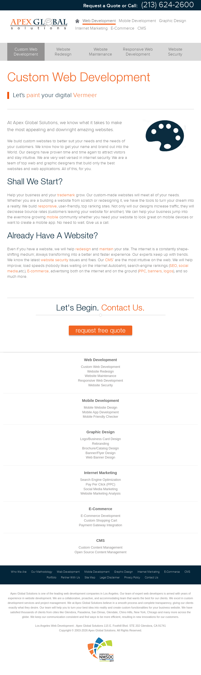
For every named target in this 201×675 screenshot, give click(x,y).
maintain (106, 249)
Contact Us (151, 577)
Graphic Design (172, 20)
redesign (83, 249)
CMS (141, 28)
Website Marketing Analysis (100, 493)
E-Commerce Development (100, 516)
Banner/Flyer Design (100, 453)
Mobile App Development (100, 412)
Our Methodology (41, 571)
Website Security (100, 385)
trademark (66, 195)
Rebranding (100, 444)
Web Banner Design (100, 457)
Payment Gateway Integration (100, 525)
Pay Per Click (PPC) (100, 484)
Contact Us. (123, 307)
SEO (173, 266)
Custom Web (26, 54)
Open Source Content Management (101, 552)
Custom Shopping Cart (100, 520)
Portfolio (51, 577)
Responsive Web (138, 52)
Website (63, 52)
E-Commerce (122, 28)
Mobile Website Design (100, 407)
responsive (47, 206)
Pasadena (84, 612)
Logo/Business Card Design (100, 439)
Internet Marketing (91, 28)
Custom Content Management (100, 547)
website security (54, 260)
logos (168, 271)
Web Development (99, 20)
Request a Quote (102, 6)
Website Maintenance (100, 376)
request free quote (101, 330)
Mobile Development (137, 20)
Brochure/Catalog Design (100, 448)
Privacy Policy (132, 577)
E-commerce (38, 271)
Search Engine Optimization (100, 480)
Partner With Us (70, 577)
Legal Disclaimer (110, 577)
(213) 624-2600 (167, 5)
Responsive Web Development (100, 380)
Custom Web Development (100, 367)
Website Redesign (100, 371)
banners (155, 271)
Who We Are (18, 571)
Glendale (112, 612)
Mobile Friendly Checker (100, 417)
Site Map (90, 577)
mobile (52, 217)
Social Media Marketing (101, 489)
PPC (142, 271)
